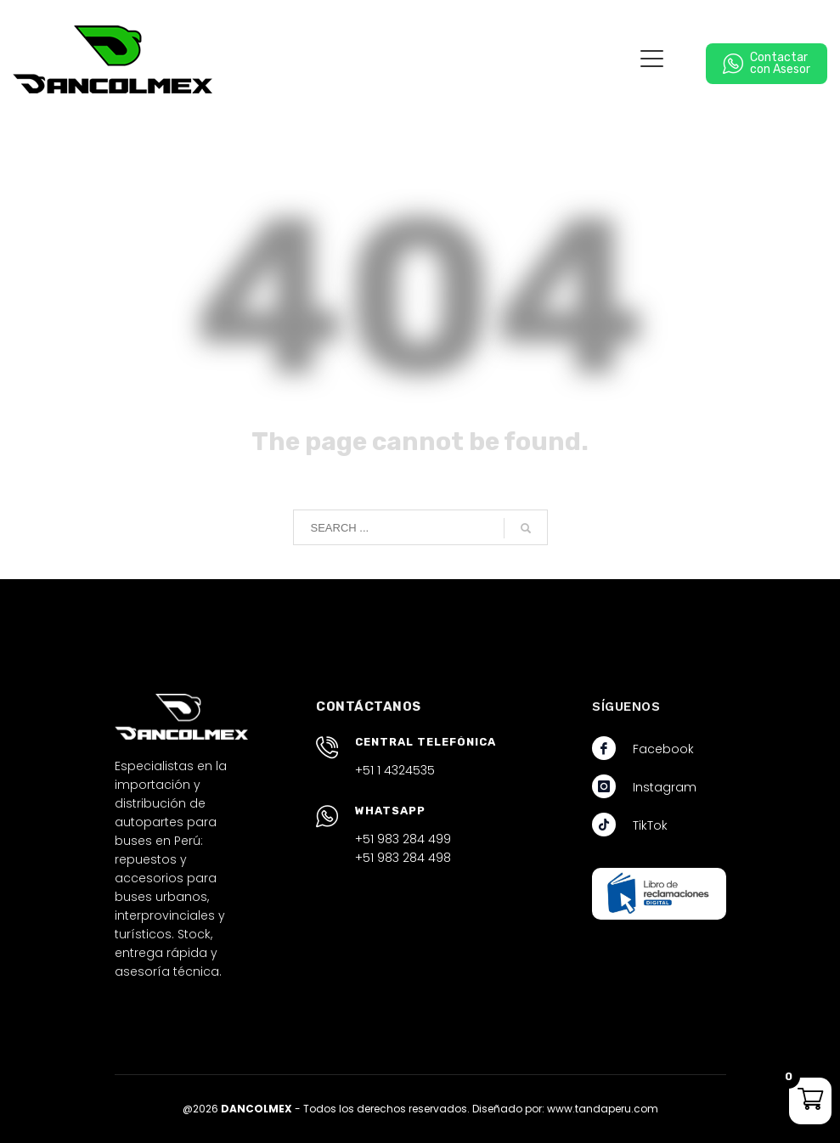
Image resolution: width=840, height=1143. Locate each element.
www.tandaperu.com (602, 1108)
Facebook (663, 748)
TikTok (650, 825)
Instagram (664, 787)
